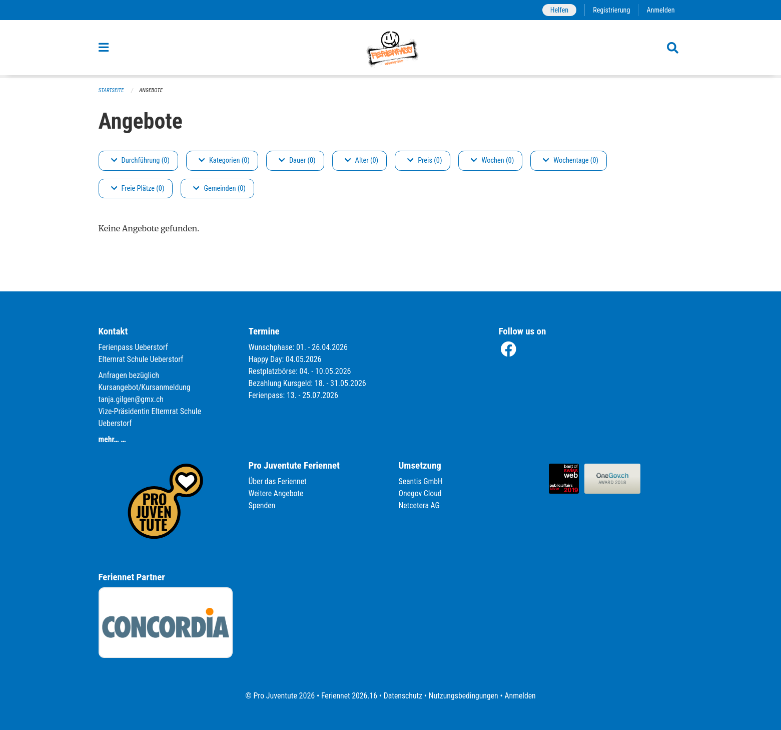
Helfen (558, 10)
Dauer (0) (297, 160)
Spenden (262, 505)
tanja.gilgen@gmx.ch (132, 399)
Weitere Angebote (277, 493)
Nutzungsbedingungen (464, 695)
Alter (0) (362, 160)
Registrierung (610, 10)
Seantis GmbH (421, 481)
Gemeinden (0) (219, 188)
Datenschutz (402, 695)
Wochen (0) (492, 160)
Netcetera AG (420, 505)
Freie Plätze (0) (138, 188)
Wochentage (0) (570, 160)
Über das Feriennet (278, 481)
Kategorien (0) (224, 160)
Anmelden (660, 10)
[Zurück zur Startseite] (390, 49)
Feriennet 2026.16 (347, 695)
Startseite (112, 90)
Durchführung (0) (140, 160)
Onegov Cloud (421, 493)
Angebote (151, 90)
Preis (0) (424, 160)
